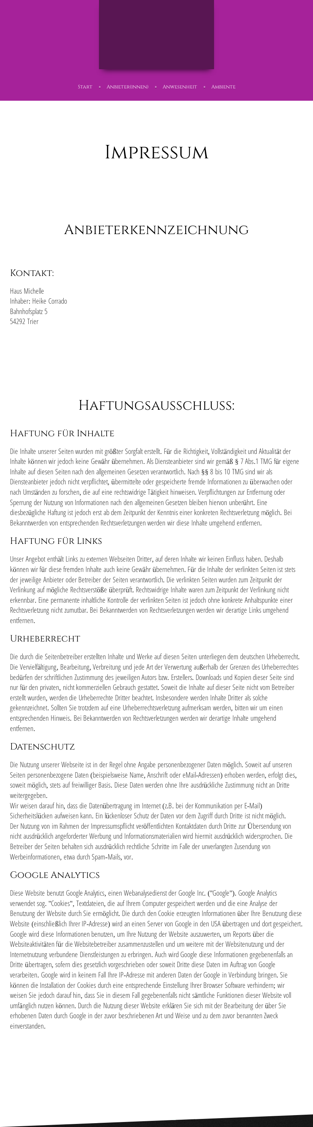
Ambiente (223, 86)
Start (85, 86)
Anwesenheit (180, 86)
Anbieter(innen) (127, 86)
